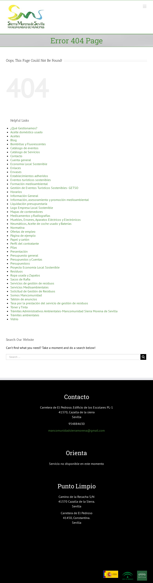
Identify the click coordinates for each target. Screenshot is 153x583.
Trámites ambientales (24, 315)
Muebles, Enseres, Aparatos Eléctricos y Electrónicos (45, 220)
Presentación (19, 251)
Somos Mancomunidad (26, 295)
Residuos (16, 271)
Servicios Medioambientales (29, 287)
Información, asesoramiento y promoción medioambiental (49, 200)
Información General (24, 196)
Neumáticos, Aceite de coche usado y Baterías (41, 224)
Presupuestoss (20, 263)
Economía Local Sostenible (28, 164)
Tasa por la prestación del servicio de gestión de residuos (49, 303)
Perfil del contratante (24, 243)
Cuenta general (20, 160)
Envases (16, 172)
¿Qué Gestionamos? (23, 128)
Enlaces (15, 168)
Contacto (16, 156)
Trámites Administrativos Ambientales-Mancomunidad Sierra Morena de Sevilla (64, 311)
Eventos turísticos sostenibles (30, 180)
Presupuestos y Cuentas (26, 259)
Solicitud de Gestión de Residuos (32, 291)
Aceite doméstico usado (26, 132)
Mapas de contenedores (26, 212)
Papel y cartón (19, 239)
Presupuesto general (24, 255)
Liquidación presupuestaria (28, 204)
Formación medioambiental (29, 184)
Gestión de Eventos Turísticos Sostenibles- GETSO (44, 188)
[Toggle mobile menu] (145, 6)
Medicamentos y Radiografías (30, 216)
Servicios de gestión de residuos (32, 283)
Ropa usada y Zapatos (25, 275)
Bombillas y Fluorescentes (28, 144)
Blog (13, 140)
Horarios (16, 192)
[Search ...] (73, 357)
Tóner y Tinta (19, 307)
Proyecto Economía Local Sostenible (35, 267)
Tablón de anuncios (23, 299)
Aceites (15, 136)
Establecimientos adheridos (29, 176)
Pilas (13, 247)
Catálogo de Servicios (25, 152)
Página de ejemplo (23, 235)
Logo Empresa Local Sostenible (31, 208)
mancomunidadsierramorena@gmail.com (76, 430)
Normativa (17, 228)
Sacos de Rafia (20, 279)
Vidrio (14, 319)
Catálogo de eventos (24, 148)
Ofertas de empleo (22, 232)
